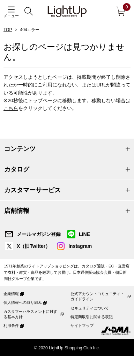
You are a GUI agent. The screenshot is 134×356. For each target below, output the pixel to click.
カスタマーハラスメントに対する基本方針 (30, 314)
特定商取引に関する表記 (91, 317)
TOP (7, 29)
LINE (84, 234)
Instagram (80, 246)
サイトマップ (82, 325)
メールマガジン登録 (39, 234)
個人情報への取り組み (22, 302)
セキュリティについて (89, 308)
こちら (10, 108)
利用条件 (11, 325)
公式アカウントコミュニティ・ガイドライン (97, 296)
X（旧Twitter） (33, 246)
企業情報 (11, 294)
